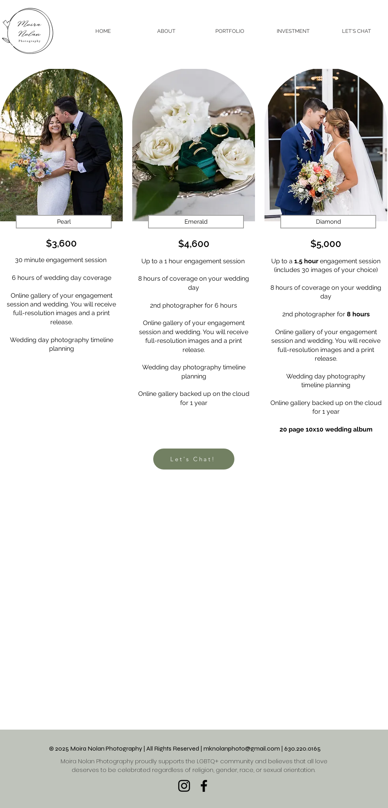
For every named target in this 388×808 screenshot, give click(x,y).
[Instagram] (184, 786)
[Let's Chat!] (193, 459)
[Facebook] (204, 786)
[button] (229, 31)
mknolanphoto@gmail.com (242, 748)
